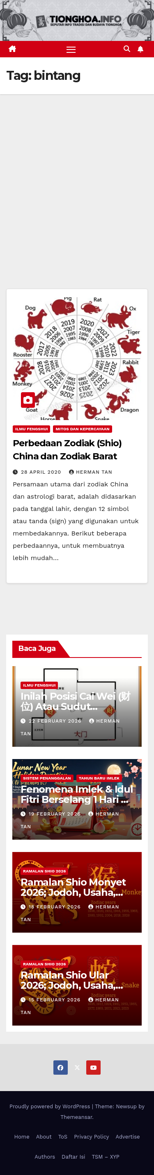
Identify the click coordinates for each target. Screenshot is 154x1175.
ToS (63, 1137)
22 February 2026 (56, 721)
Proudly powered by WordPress (50, 1106)
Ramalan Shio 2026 (44, 871)
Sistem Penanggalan (47, 778)
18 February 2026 (56, 907)
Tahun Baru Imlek (99, 778)
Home (22, 1137)
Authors (44, 1157)
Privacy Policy (91, 1137)
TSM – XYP (105, 1157)
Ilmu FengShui (31, 429)
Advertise (127, 1137)
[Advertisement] (77, 175)
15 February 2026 (56, 1000)
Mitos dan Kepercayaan (82, 429)
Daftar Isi (73, 1157)
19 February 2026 (56, 814)
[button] (127, 49)
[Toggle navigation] (71, 49)
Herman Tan (91, 472)
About (44, 1137)
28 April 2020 (42, 472)
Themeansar (76, 1117)
